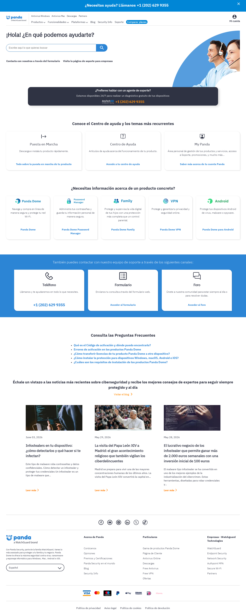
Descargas (72, 16)
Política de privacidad (88, 607)
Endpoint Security (217, 552)
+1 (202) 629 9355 (152, 5)
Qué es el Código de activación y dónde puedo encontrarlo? (112, 344)
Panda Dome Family (123, 229)
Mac (43, 557)
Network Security (216, 557)
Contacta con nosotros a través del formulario (33, 61)
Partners (83, 16)
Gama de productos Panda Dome (161, 547)
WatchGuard (214, 547)
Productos (38, 22)
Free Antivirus (150, 567)
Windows (36, 557)
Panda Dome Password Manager (75, 230)
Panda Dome (28, 229)
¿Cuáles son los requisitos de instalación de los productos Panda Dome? (121, 361)
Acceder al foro (197, 304)
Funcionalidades (58, 22)
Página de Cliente (152, 552)
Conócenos (90, 547)
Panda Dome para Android (218, 229)
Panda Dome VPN (170, 229)
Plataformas (79, 22)
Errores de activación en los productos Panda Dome (107, 348)
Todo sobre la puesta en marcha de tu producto (44, 164)
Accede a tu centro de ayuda (123, 164)
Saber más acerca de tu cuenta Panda (202, 164)
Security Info (105, 22)
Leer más (31, 489)
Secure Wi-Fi (214, 567)
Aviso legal (110, 607)
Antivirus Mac (58, 16)
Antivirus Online (151, 557)
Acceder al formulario (123, 304)
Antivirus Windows (40, 16)
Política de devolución (157, 607)
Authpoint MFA (215, 562)
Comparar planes (137, 22)
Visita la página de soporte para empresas (87, 61)
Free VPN (148, 572)
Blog (92, 22)
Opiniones (89, 552)
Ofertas (147, 577)
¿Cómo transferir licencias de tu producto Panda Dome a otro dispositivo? (122, 353)
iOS (57, 557)
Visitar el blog (122, 393)
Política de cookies (130, 607)
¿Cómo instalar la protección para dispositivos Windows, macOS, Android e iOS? (126, 357)
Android (50, 557)
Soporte (119, 22)
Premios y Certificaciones (98, 557)
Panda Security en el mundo (99, 562)
